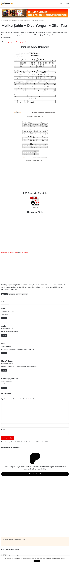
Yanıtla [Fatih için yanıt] (4, 353)
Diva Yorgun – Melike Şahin (9, 253)
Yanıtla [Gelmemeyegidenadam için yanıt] (4, 388)
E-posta (3, 429)
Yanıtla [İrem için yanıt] (4, 318)
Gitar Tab (18, 294)
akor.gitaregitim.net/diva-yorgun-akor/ (16, 42)
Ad (2, 422)
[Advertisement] (35, 177)
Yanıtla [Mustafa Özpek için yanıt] (4, 370)
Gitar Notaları (12, 294)
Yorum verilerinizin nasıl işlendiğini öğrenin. (40, 442)
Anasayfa (4, 20)
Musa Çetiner (24, 253)
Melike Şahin (25, 294)
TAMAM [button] (37, 561)
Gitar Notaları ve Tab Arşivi (16, 20)
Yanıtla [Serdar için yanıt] (4, 335)
